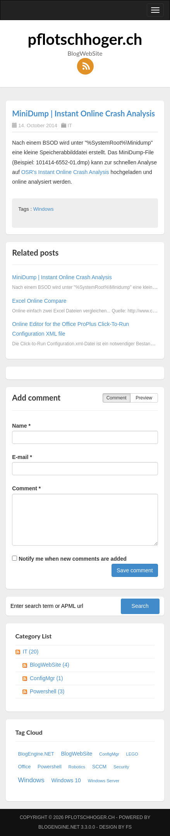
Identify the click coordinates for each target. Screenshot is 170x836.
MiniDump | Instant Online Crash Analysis (83, 113)
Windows (43, 209)
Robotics (77, 766)
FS (129, 827)
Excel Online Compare (39, 301)
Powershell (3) (47, 691)
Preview (144, 398)
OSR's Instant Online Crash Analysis (65, 172)
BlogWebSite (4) (49, 665)
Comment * (26, 488)
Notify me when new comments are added (69, 559)
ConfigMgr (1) (46, 678)
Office (24, 766)
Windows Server (103, 780)
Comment (116, 398)
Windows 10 (66, 780)
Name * (21, 426)
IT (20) (30, 651)
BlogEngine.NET (36, 754)
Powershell (50, 766)
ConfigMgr (109, 754)
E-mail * (22, 457)
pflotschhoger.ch (85, 39)
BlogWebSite (77, 754)
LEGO (132, 754)
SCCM (99, 766)
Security (121, 766)
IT (69, 125)
